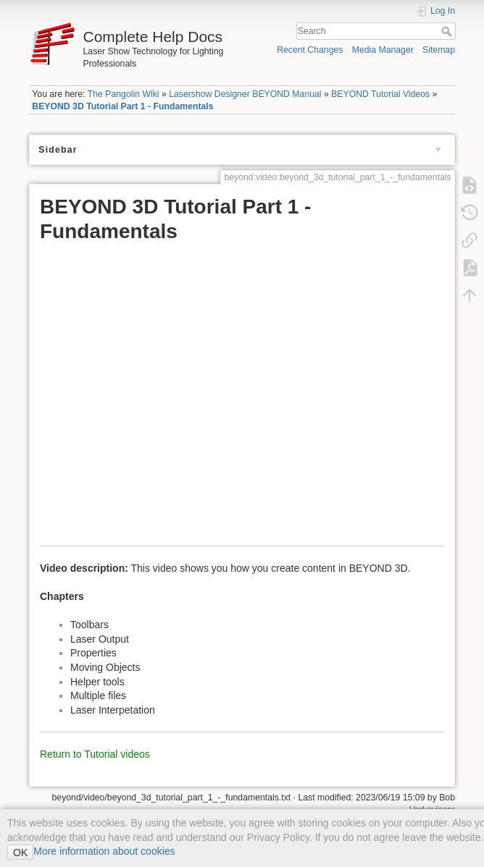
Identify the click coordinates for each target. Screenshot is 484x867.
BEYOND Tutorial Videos (380, 94)
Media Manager (383, 50)
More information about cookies (104, 851)
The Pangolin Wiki (123, 94)
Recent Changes (310, 50)
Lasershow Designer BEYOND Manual (245, 94)
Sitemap (438, 50)
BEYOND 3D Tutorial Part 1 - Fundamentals (122, 106)
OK (20, 852)
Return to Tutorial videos (95, 754)
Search (448, 31)
